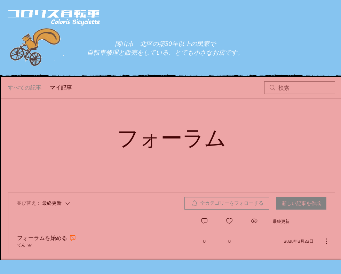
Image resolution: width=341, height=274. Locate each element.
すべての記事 (24, 87)
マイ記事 (61, 87)
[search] (299, 87)
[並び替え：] (44, 203)
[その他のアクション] (322, 241)
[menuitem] (226, 203)
